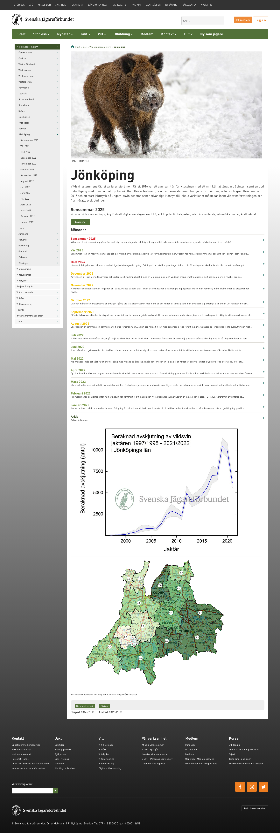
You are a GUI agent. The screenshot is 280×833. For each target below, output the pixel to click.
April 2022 (25, 204)
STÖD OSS (19, 4)
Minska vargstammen (153, 744)
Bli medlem (243, 20)
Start (21, 34)
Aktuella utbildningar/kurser (244, 749)
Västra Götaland (26, 64)
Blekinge (23, 263)
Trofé (19, 321)
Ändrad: (103, 712)
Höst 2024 (25, 151)
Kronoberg (24, 122)
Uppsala (22, 93)
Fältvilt (20, 309)
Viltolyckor (22, 280)
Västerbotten (25, 81)
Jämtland (23, 233)
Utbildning (123, 34)
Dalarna (22, 257)
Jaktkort (77, 4)
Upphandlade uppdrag (153, 763)
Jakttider (61, 4)
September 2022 (28, 175)
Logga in (261, 20)
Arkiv (22, 227)
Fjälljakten (189, 4)
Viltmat (136, 4)
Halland (22, 239)
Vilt (102, 34)
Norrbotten (24, 116)
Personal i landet (20, 758)
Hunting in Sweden (65, 768)
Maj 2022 (24, 198)
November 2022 (28, 163)
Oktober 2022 (27, 169)
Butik (188, 34)
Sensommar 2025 (29, 140)
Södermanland (26, 99)
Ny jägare (171, 4)
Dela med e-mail (85, 706)
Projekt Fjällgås (25, 286)
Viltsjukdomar (24, 274)
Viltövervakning (24, 303)
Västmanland (25, 70)
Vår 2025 (24, 146)
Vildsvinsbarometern (27, 46)
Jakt (85, 34)
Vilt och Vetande (25, 292)
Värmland (23, 87)
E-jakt (232, 754)
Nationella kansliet (21, 754)
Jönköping (24, 134)
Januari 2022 (26, 222)
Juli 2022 (25, 187)
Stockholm (24, 105)
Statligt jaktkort (63, 749)
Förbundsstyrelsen (21, 749)
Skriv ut (104, 706)
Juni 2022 (25, 192)
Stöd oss (41, 34)
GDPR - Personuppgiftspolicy (157, 758)
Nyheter (65, 34)
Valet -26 (206, 4)
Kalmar (22, 128)
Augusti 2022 (27, 181)
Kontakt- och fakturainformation (28, 768)
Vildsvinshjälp (24, 268)
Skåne (21, 111)
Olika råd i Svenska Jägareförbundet (30, 763)
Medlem (146, 34)
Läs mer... (80, 221)
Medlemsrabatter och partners (201, 763)
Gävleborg (23, 245)
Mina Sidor (190, 744)
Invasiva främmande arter (30, 315)
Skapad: (75, 712)
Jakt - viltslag (62, 758)
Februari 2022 (27, 216)
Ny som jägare (211, 34)
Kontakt (168, 34)
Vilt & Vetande (106, 744)
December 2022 (28, 157)
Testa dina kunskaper (240, 758)
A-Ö (31, 4)
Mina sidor (44, 4)
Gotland (22, 251)
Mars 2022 (25, 210)
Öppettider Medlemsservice (26, 744)
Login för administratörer (255, 808)
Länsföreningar (98, 4)
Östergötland (25, 52)
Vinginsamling (106, 763)
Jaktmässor (153, 4)
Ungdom (59, 763)
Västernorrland (26, 75)
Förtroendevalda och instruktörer (246, 763)
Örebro (22, 58)
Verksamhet (120, 4)
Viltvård (20, 298)
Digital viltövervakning (110, 768)
